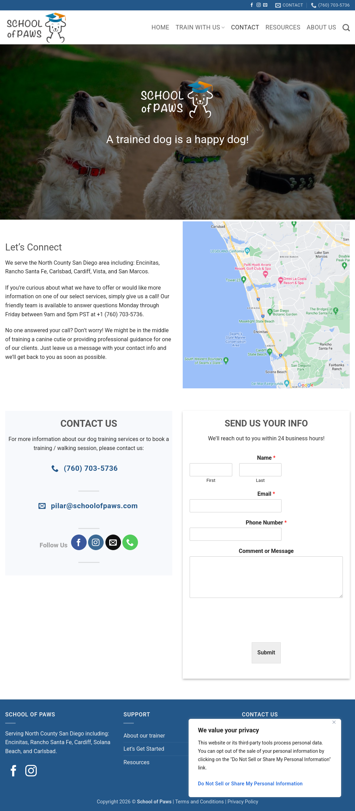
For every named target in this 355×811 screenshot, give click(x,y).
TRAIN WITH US (200, 27)
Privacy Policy (242, 802)
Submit (266, 652)
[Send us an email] (265, 5)
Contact (245, 27)
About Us (321, 27)
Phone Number (266, 522)
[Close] (334, 722)
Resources (283, 27)
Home (160, 27)
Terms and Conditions (199, 802)
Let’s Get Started (143, 749)
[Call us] (130, 542)
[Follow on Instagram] (259, 5)
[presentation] (242, 631)
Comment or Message (266, 551)
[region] (265, 758)
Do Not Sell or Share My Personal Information (250, 783)
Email (266, 494)
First (210, 480)
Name (266, 458)
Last (260, 480)
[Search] (346, 27)
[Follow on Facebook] (252, 5)
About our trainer (144, 735)
